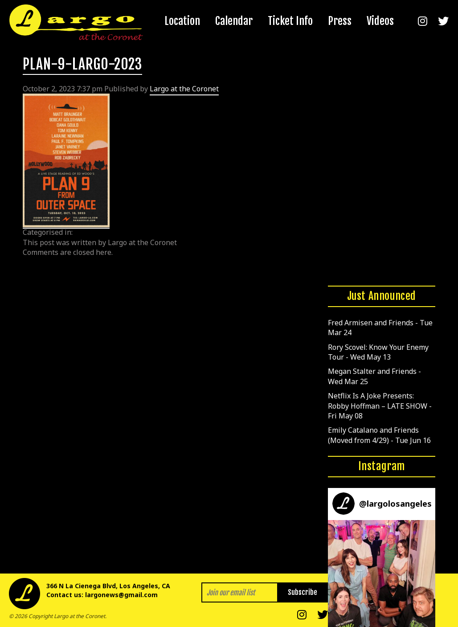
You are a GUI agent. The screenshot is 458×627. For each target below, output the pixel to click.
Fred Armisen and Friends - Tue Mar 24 (380, 327)
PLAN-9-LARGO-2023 (82, 64)
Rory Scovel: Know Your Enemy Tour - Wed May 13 (378, 352)
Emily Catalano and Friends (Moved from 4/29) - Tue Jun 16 (379, 435)
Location (182, 21)
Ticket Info (290, 21)
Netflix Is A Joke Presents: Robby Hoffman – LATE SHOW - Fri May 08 (380, 406)
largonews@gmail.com (121, 594)
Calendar (234, 21)
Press (340, 21)
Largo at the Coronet (184, 89)
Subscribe (302, 592)
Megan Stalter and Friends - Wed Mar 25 (374, 376)
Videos (380, 21)
